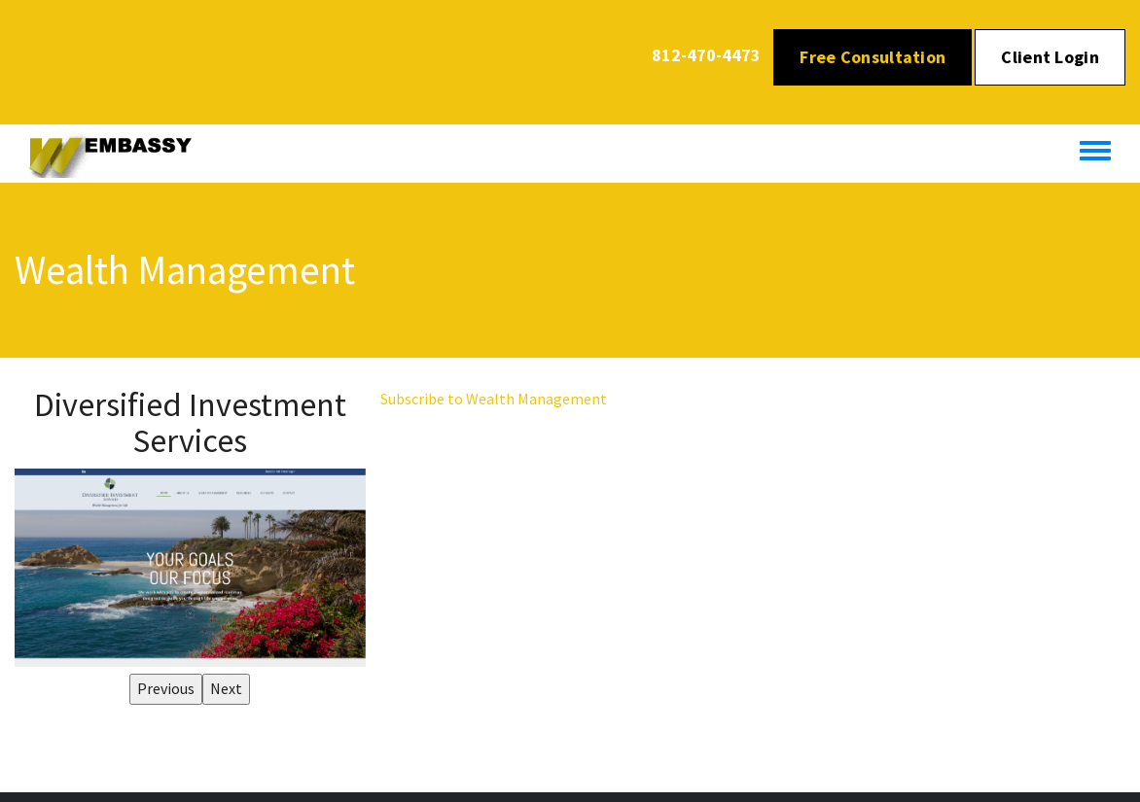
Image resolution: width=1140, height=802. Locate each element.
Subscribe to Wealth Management (493, 398)
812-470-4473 (706, 55)
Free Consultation (872, 57)
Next (226, 688)
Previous (166, 688)
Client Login (1050, 57)
